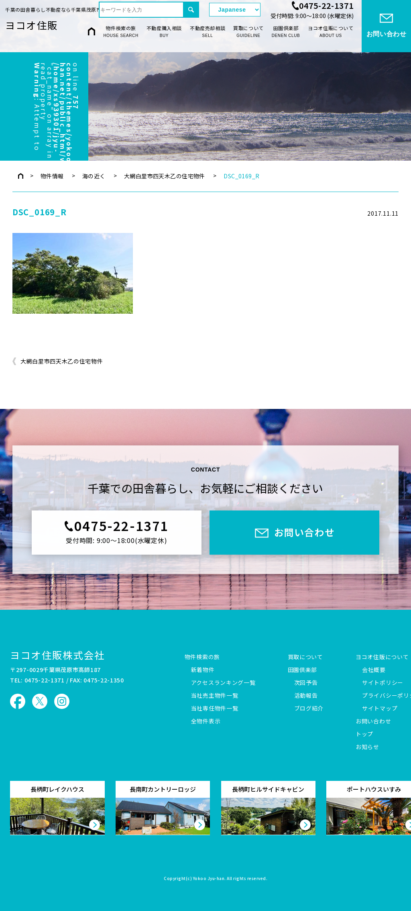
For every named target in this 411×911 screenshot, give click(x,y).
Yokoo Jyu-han (209, 878)
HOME (91, 31)
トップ (364, 734)
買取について (248, 32)
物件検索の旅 (121, 32)
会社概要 (374, 670)
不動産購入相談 (164, 32)
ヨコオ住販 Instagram (61, 701)
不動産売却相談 (207, 32)
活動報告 (306, 695)
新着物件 (203, 670)
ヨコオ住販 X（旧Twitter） (39, 701)
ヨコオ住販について (330, 32)
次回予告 (306, 683)
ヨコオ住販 (31, 25)
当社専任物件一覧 (214, 708)
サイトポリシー (382, 683)
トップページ (20, 176)
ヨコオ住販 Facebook (17, 701)
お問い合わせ (373, 721)
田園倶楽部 (286, 32)
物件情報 (52, 176)
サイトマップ (379, 708)
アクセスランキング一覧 (223, 683)
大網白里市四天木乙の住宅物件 (164, 176)
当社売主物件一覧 (214, 695)
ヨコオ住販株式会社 (57, 655)
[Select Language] (234, 9)
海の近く (94, 176)
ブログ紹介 (309, 708)
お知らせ (367, 747)
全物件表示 (206, 721)
